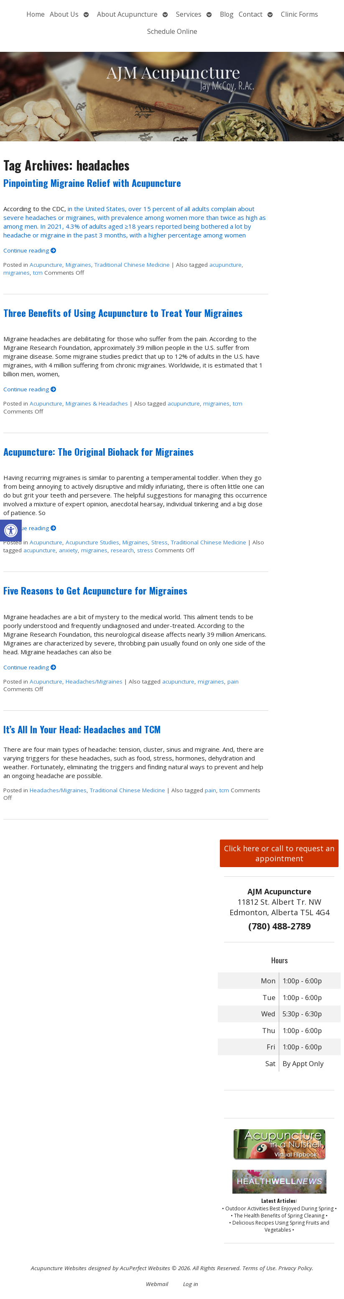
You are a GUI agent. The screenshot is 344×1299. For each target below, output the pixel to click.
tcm (38, 272)
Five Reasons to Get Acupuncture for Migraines (95, 590)
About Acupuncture (127, 14)
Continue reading (29, 250)
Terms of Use (258, 1268)
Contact (250, 14)
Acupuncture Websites (59, 1268)
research (122, 550)
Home (35, 14)
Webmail (157, 1284)
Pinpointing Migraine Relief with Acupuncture (92, 183)
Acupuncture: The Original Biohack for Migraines (98, 451)
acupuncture (225, 264)
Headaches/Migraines (94, 681)
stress (145, 550)
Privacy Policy (295, 1268)
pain (233, 681)
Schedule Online (172, 31)
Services (188, 14)
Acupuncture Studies (92, 542)
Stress (159, 542)
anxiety (68, 550)
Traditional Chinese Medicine (132, 264)
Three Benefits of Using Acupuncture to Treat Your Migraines (122, 313)
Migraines (78, 264)
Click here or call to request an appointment (279, 853)
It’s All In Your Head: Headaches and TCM (82, 729)
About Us (64, 14)
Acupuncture (46, 264)
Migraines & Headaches (97, 403)
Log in (190, 1284)
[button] (11, 530)
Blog (227, 14)
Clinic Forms (299, 14)
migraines (16, 272)
